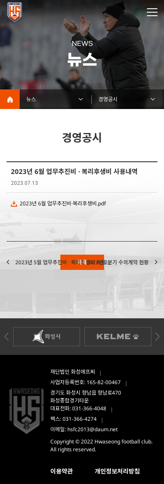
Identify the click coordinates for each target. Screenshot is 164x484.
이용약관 (61, 471)
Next (157, 336)
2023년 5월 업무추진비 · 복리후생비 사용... (62, 262)
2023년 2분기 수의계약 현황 (117, 262)
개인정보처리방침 (117, 471)
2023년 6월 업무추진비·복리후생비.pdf (63, 203)
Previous (6, 336)
